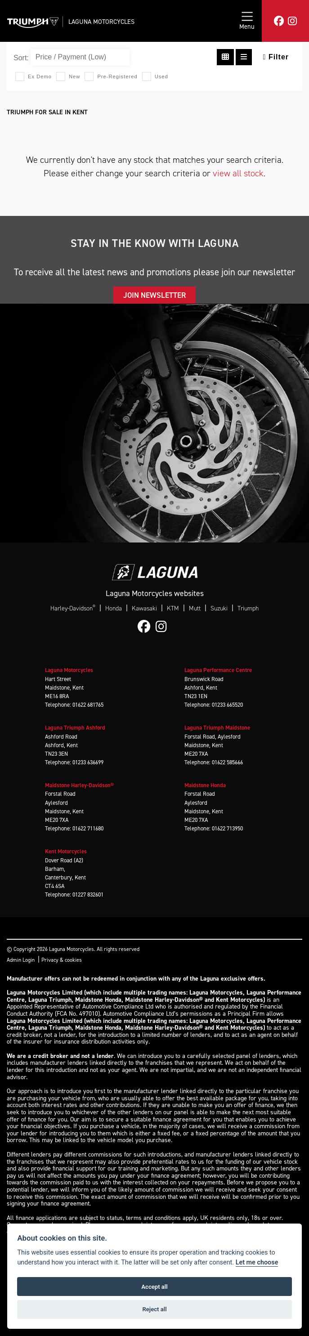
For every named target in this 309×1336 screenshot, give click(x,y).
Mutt (195, 608)
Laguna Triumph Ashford (75, 727)
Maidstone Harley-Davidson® (79, 785)
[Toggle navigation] (247, 21)
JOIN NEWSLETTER (154, 295)
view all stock (238, 173)
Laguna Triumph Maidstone (217, 727)
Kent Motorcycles (66, 851)
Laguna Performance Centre (218, 670)
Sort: (21, 58)
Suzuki (219, 608)
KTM (173, 608)
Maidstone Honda (205, 785)
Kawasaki (144, 608)
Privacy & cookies (61, 960)
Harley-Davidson (72, 608)
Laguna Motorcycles (101, 21)
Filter (276, 57)
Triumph (248, 608)
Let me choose (257, 1262)
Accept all (154, 1286)
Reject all (154, 1309)
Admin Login (21, 960)
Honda (113, 608)
